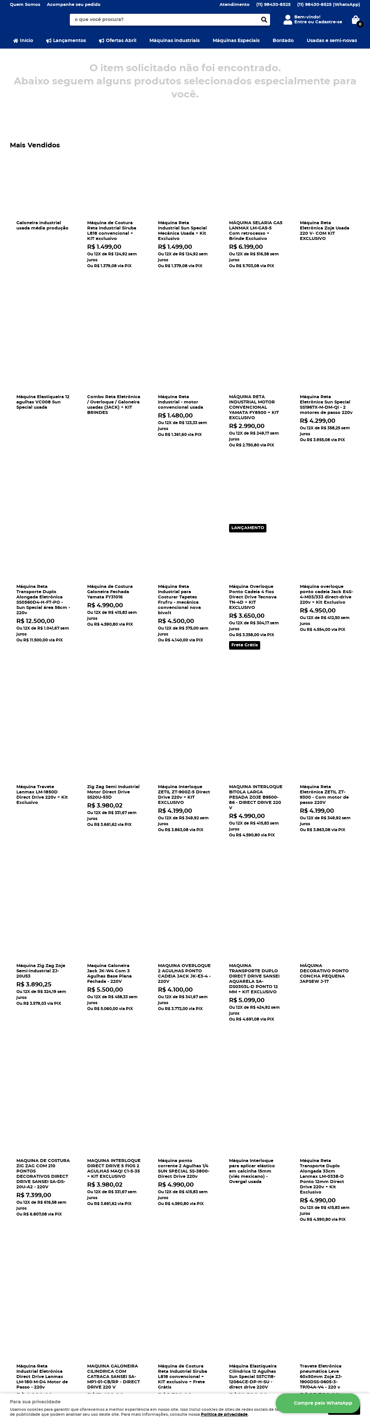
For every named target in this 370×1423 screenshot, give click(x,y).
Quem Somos (25, 5)
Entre (300, 22)
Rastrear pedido (118, 1278)
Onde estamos (26, 1298)
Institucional (27, 1261)
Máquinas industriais (174, 40)
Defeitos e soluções (122, 1291)
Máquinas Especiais (236, 40)
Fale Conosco (25, 1285)
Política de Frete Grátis (126, 1311)
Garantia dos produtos (125, 1298)
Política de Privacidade (126, 1304)
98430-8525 (273, 5)
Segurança (22, 1271)
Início (26, 40)
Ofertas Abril (121, 40)
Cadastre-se (328, 22)
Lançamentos (69, 40)
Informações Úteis (125, 1261)
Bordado (283, 40)
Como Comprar (117, 1271)
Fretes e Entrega (118, 1285)
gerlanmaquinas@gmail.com (222, 1298)
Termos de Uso (26, 1304)
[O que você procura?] (264, 20)
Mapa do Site (24, 1278)
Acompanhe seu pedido (74, 5)
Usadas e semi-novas (332, 40)
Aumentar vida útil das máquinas (137, 1324)
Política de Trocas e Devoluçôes (136, 1317)
